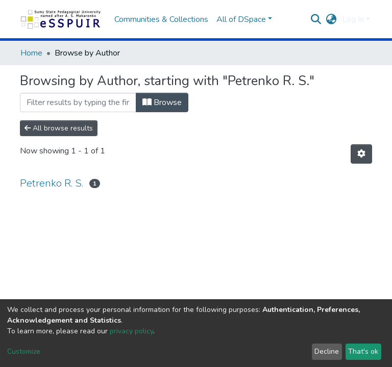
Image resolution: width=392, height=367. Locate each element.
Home (31, 53)
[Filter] (78, 102)
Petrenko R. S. (51, 183)
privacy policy (131, 331)
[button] (331, 19)
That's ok (363, 351)
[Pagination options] (361, 154)
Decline (326, 351)
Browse (162, 102)
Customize (23, 351)
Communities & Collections (161, 19)
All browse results (58, 128)
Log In (353, 19)
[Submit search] (316, 19)
